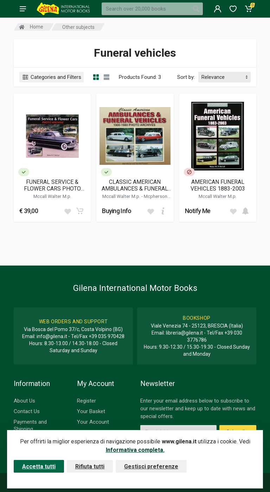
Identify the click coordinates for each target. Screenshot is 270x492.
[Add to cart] (79, 211)
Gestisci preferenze (151, 466)
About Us (24, 401)
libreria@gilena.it (184, 333)
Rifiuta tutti (89, 466)
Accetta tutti (39, 466)
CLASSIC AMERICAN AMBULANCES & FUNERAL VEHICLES (135, 185)
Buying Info (116, 210)
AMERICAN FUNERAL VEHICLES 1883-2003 (218, 185)
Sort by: (186, 77)
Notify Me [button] (198, 210)
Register (86, 401)
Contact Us (27, 411)
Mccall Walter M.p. (52, 196)
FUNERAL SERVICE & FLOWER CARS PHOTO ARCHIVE (52, 185)
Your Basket (91, 411)
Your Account (93, 422)
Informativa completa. (135, 450)
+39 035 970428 (106, 336)
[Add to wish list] (67, 211)
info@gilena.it (52, 336)
